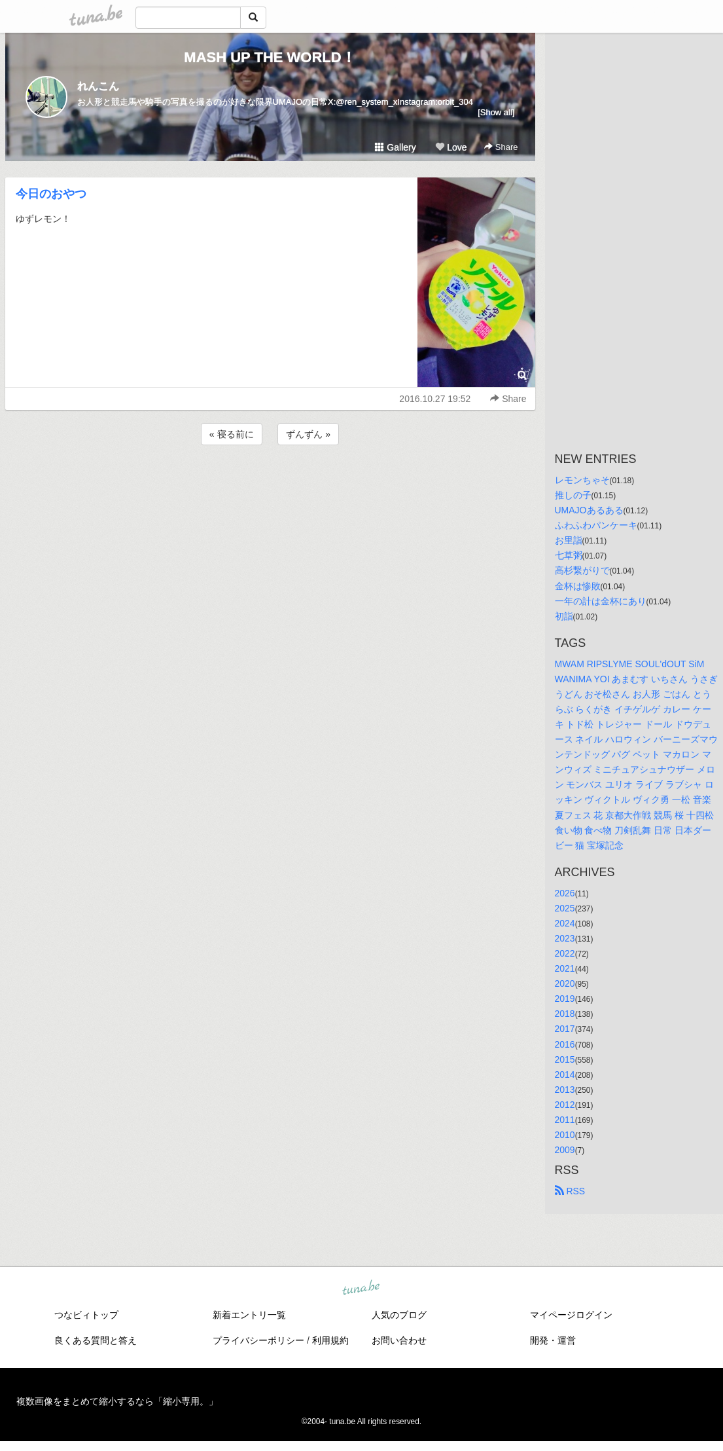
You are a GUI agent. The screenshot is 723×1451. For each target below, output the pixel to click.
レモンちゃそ (582, 480)
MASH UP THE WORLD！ (269, 57)
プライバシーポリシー (258, 1340)
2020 (565, 983)
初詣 (564, 616)
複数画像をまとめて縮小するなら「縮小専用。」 (117, 1401)
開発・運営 (553, 1340)
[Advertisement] (270, 483)
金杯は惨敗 (578, 586)
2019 (565, 998)
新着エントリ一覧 (249, 1315)
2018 (565, 1013)
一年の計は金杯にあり (600, 601)
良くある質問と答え (95, 1340)
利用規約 (330, 1340)
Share (501, 147)
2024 (565, 923)
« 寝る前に (231, 434)
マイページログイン (571, 1315)
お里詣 (568, 540)
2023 (565, 938)
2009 (565, 1150)
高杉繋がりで (582, 570)
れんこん (98, 86)
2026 (565, 893)
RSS (570, 1191)
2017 (565, 1028)
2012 (565, 1104)
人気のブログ (399, 1315)
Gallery (395, 147)
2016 (565, 1044)
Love (451, 147)
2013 (565, 1089)
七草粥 (568, 555)
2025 (565, 908)
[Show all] (496, 112)
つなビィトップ (86, 1315)
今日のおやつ (51, 193)
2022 (565, 953)
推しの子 (573, 495)
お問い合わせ (399, 1340)
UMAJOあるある (589, 510)
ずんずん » (308, 434)
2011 (565, 1119)
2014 (565, 1074)
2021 (565, 968)
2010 (565, 1135)
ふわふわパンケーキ (596, 525)
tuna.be (361, 1288)
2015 (565, 1059)
